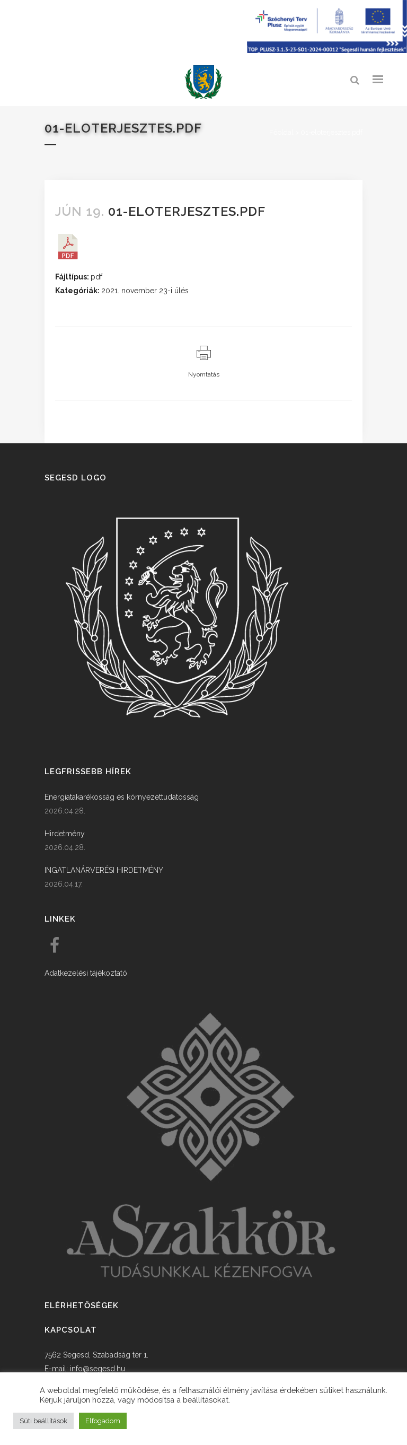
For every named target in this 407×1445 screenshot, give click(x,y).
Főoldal (281, 132)
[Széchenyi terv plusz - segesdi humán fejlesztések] (327, 50)
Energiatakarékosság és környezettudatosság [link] (122, 797)
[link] (203, 82)
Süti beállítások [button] (43, 1421)
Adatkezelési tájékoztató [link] (86, 973)
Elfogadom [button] (102, 1421)
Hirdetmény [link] (65, 833)
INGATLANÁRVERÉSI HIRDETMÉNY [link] (104, 870)
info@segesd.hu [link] (97, 1368)
